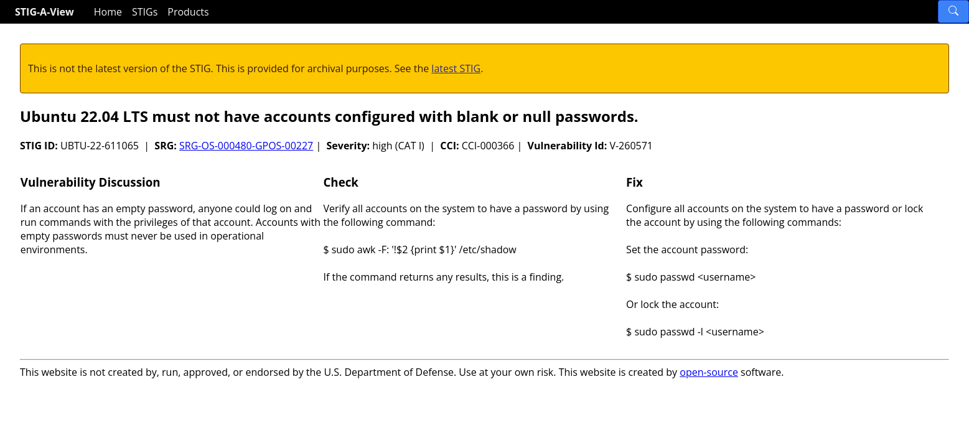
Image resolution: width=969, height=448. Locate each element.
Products (187, 12)
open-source (709, 372)
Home (108, 12)
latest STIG (455, 68)
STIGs (144, 12)
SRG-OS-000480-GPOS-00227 (246, 145)
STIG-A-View (44, 12)
